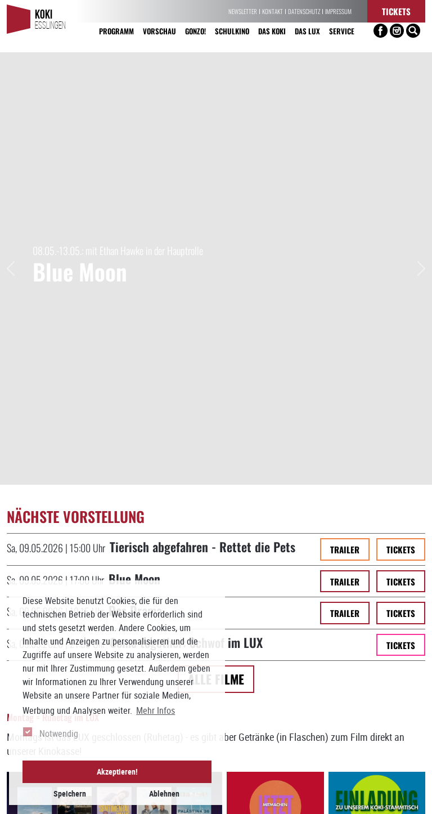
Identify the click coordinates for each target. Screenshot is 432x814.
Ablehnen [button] (164, 793)
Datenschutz (304, 11)
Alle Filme (216, 260)
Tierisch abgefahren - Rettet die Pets (202, 128)
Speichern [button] (69, 793)
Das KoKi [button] (272, 31)
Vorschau (159, 31)
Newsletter (242, 11)
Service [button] (341, 31)
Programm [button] (116, 31)
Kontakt (272, 11)
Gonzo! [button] (195, 31)
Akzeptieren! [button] (117, 771)
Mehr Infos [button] (155, 710)
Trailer (344, 131)
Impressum (338, 11)
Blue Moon (134, 160)
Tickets (396, 11)
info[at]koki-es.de (298, 803)
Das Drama (135, 191)
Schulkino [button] (232, 31)
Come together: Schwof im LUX (186, 223)
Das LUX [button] (307, 31)
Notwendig (58, 733)
